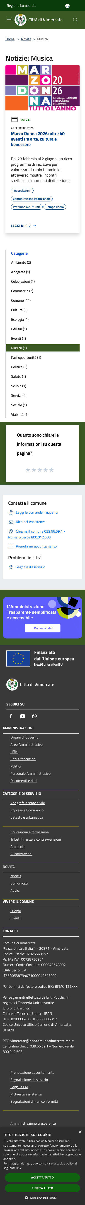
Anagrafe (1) (20, 272)
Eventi (15, 918)
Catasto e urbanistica (26, 817)
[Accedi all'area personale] (67, 5)
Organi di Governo (24, 737)
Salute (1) (18, 376)
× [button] (80, 1132)
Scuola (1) (18, 386)
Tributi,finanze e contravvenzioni (35, 839)
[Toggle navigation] (9, 19)
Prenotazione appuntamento (32, 1072)
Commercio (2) (22, 291)
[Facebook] (10, 716)
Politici (15, 766)
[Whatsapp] (34, 716)
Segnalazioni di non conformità (34, 1101)
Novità (26, 39)
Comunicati (19, 883)
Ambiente (17, 846)
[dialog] (42, 1166)
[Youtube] (22, 716)
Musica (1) (19, 348)
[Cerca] (75, 20)
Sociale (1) (19, 405)
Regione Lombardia (21, 5)
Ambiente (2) (21, 262)
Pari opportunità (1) (26, 357)
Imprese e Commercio (27, 810)
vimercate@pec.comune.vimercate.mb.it (42, 1040)
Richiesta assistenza (26, 1094)
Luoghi (15, 910)
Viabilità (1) (19, 414)
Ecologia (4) (20, 319)
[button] (42, 1197)
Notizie (20, 119)
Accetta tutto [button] (42, 1177)
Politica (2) (19, 367)
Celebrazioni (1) (23, 281)
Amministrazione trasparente (33, 1123)
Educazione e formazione (29, 832)
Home (10, 39)
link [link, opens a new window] (18, 1168)
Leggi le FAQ (19, 1087)
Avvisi (15, 890)
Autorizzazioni (21, 853)
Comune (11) (21, 300)
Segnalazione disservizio (29, 1079)
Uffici (14, 751)
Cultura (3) (19, 310)
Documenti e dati (23, 780)
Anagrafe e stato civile (27, 803)
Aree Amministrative (26, 744)
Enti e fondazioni (23, 759)
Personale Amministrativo (30, 773)
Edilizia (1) (19, 329)
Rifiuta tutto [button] (42, 1188)
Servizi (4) (18, 395)
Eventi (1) (18, 338)
